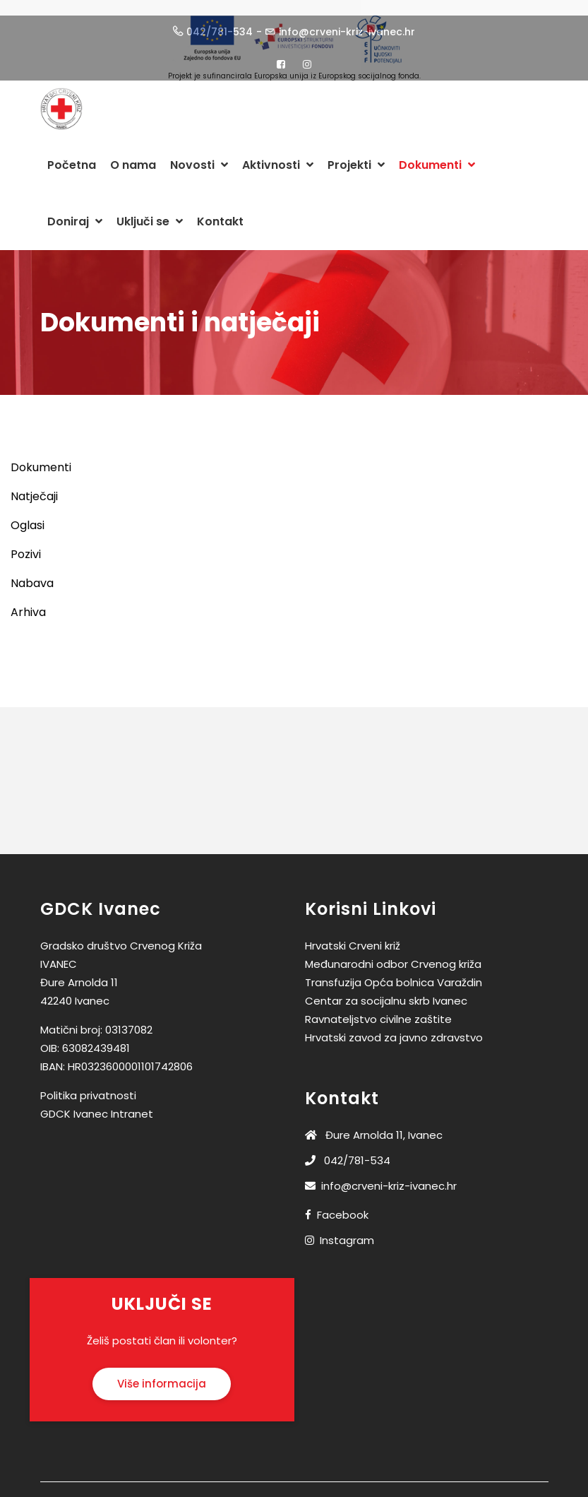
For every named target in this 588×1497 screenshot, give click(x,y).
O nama (133, 154)
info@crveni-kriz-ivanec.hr (381, 1175)
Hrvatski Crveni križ (352, 935)
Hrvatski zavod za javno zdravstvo (394, 1026)
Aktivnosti (277, 154)
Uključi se (149, 211)
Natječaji (34, 486)
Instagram (347, 1229)
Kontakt (220, 211)
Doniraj (74, 211)
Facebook (342, 1204)
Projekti (356, 154)
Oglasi (27, 515)
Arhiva (28, 601)
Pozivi (26, 544)
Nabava (32, 572)
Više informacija (161, 1372)
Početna (71, 154)
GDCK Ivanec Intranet (96, 1103)
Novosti (199, 154)
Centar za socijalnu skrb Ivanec (386, 990)
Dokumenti (437, 154)
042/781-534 (347, 1149)
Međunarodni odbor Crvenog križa (393, 953)
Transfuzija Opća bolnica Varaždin (393, 971)
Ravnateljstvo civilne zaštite (378, 1008)
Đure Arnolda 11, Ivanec (374, 1124)
